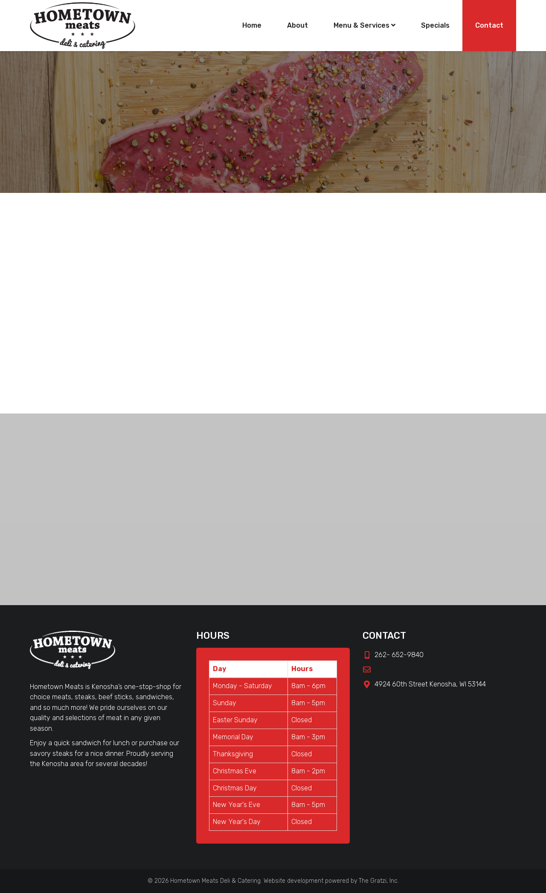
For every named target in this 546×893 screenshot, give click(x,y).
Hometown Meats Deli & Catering (215, 880)
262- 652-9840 (393, 655)
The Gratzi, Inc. (379, 880)
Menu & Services (364, 25)
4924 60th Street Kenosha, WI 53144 (424, 684)
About (297, 25)
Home (251, 25)
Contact (489, 25)
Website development (293, 880)
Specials (435, 25)
